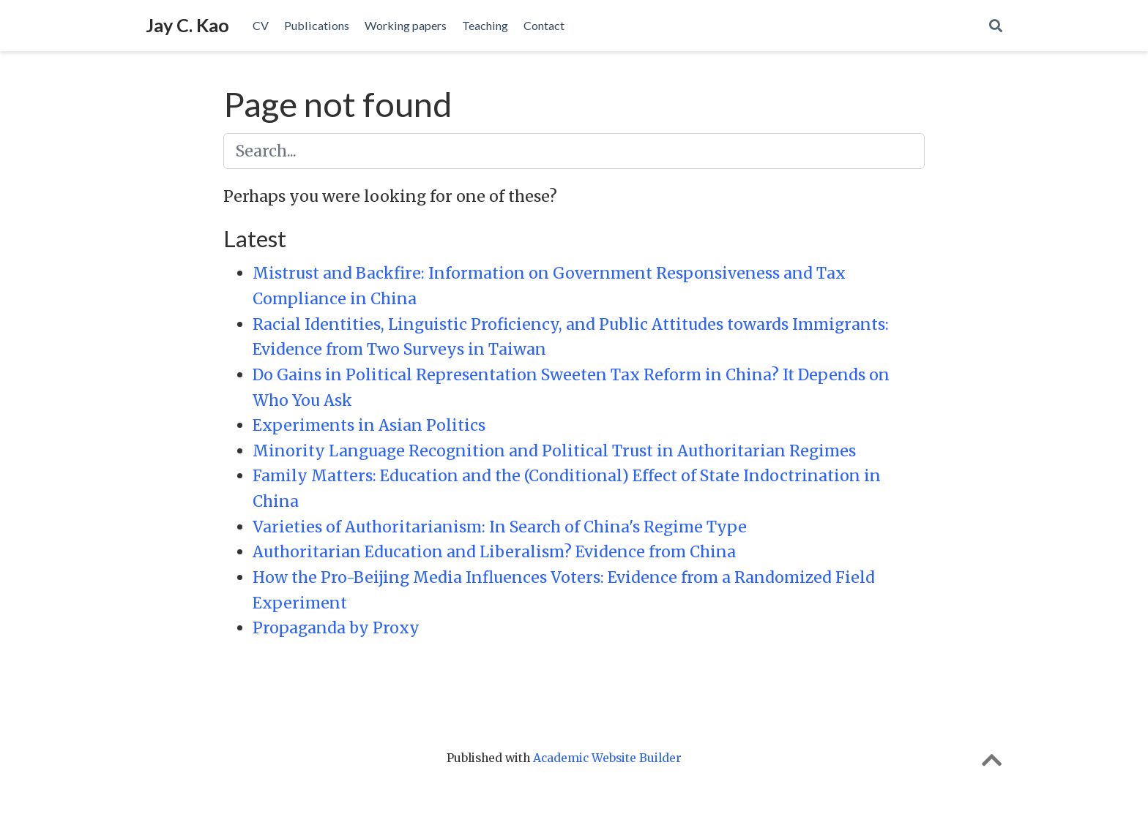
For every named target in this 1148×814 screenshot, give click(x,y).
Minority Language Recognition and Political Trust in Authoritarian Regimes (554, 451)
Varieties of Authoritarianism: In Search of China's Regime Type (500, 527)
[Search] (995, 26)
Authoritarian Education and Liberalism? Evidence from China (494, 552)
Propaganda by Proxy (336, 628)
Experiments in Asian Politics (369, 425)
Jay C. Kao (187, 25)
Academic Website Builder (607, 758)
